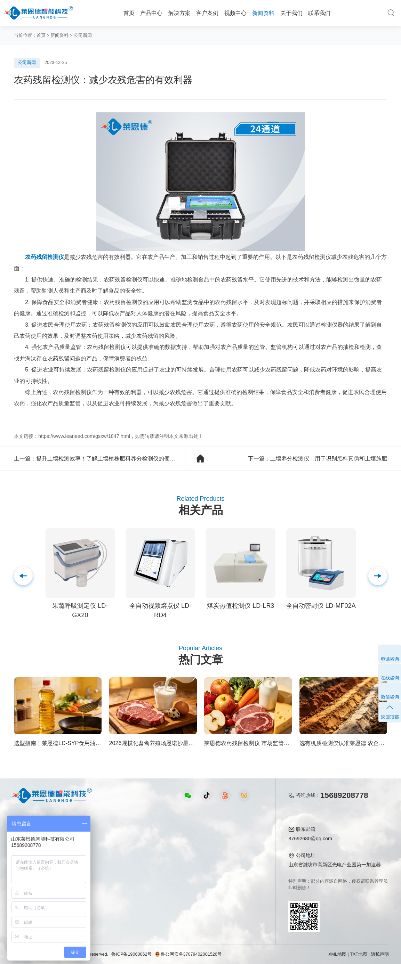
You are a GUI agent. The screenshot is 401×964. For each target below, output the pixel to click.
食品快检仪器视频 (139, 851)
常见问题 (191, 862)
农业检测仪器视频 (139, 840)
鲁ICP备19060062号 (131, 954)
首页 (129, 13)
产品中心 (151, 13)
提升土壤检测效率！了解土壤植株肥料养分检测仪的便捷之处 (111, 458)
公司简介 (236, 840)
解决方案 (179, 13)
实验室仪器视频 (137, 883)
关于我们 (291, 13)
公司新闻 (83, 35)
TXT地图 (358, 954)
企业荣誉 (236, 862)
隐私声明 (380, 954)
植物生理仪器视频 (139, 872)
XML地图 (337, 954)
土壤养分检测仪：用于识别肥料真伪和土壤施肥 (328, 458)
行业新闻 (191, 851)
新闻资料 (263, 13)
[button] (377, 575)
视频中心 (235, 13)
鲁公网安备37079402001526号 (188, 954)
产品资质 (236, 851)
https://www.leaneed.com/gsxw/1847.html (84, 436)
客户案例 (207, 13)
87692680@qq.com (310, 838)
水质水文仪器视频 (139, 862)
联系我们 (319, 13)
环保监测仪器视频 (139, 894)
